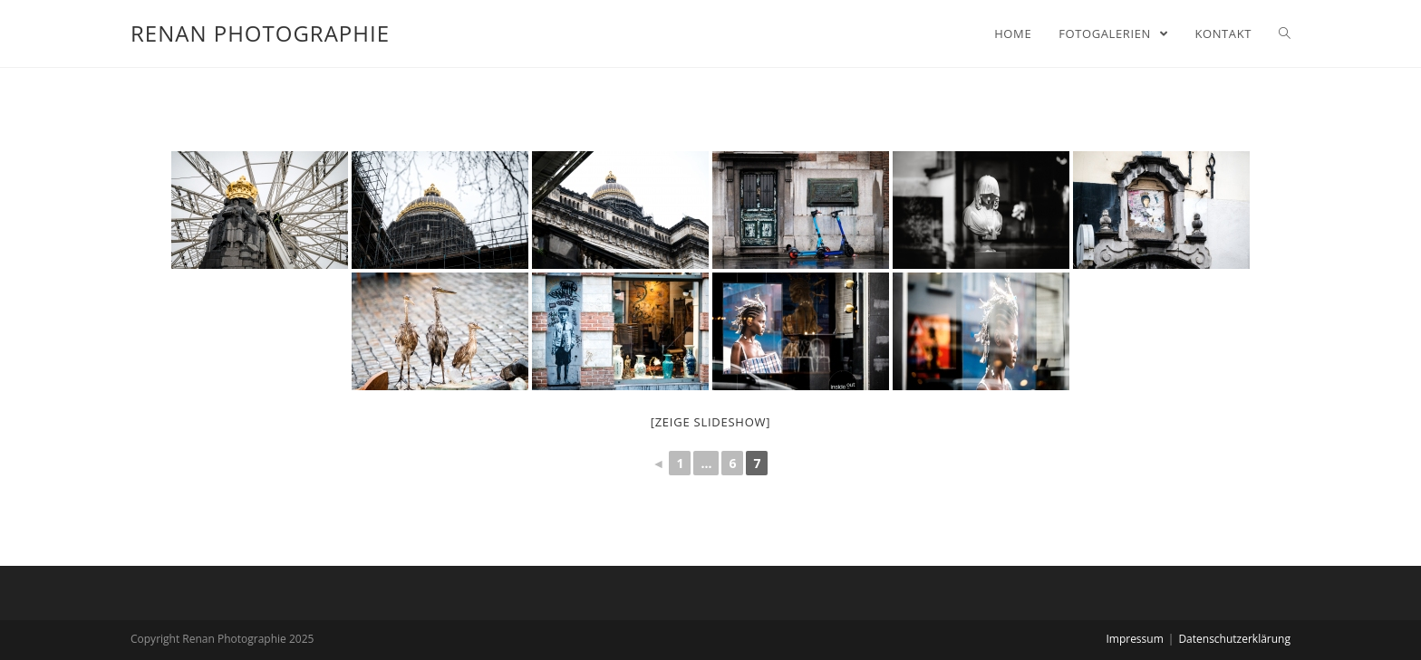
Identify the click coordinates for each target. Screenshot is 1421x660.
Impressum (1134, 638)
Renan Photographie (260, 33)
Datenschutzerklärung (1234, 638)
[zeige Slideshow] (711, 422)
